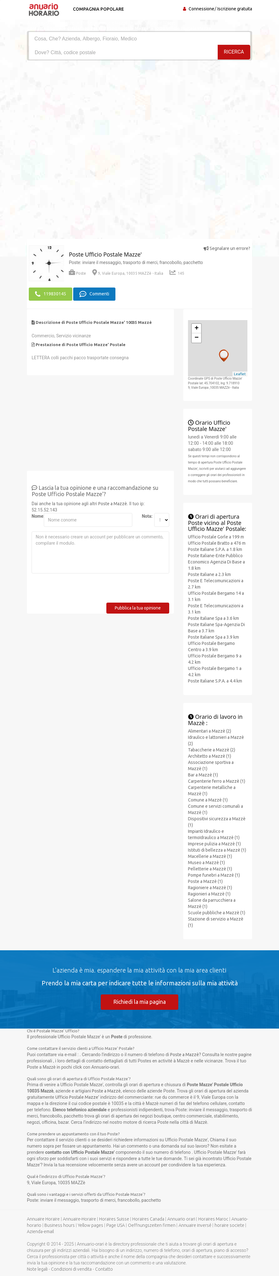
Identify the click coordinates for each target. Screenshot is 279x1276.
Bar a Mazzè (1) (203, 774)
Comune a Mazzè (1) (208, 799)
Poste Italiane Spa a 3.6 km (213, 618)
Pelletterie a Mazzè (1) (210, 868)
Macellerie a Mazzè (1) (210, 855)
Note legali (37, 1269)
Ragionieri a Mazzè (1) (209, 893)
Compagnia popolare (98, 9)
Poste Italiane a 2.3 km (209, 574)
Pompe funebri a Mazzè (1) (214, 874)
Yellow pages (90, 1225)
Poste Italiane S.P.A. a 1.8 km (215, 549)
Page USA (115, 1225)
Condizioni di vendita (71, 1269)
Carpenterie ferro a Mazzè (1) (216, 780)
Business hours (59, 1225)
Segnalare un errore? (227, 248)
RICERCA (234, 52)
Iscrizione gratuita (234, 8)
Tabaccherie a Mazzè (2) (211, 749)
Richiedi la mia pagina (139, 1001)
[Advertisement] (139, 107)
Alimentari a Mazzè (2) (209, 730)
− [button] (197, 338)
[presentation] (79, 590)
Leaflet (240, 374)
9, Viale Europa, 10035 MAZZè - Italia (127, 273)
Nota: (145, 515)
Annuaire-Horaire (79, 1219)
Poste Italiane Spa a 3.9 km (213, 637)
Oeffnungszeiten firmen (151, 1225)
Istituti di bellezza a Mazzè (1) (217, 849)
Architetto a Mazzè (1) (209, 755)
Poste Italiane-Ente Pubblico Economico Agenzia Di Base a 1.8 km (216, 562)
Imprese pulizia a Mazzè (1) (214, 843)
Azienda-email (40, 1231)
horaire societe (229, 1225)
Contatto (104, 1269)
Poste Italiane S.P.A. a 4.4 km (215, 680)
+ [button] (197, 328)
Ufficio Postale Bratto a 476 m (217, 543)
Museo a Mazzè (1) (206, 862)
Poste (77, 273)
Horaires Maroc (213, 1219)
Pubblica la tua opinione (138, 607)
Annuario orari (181, 1219)
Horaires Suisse (114, 1219)
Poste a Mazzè (112, 503)
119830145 (50, 294)
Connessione (201, 8)
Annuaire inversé (195, 1225)
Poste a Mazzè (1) (205, 881)
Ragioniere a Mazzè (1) (210, 887)
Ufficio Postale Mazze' (77, 1097)
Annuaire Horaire (43, 1219)
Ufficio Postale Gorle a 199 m (216, 536)
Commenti (94, 294)
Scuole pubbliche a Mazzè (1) (216, 912)
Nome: (35, 515)
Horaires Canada (148, 1219)
